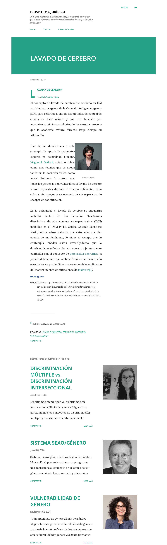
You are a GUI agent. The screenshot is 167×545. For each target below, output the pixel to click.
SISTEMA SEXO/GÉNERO (58, 442)
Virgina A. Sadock (41, 162)
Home (32, 29)
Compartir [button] (35, 341)
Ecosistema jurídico (47, 12)
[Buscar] (124, 7)
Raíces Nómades (66, 29)
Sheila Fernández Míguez (50, 97)
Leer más (88, 426)
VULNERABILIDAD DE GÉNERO (55, 501)
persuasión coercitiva (74, 332)
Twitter (46, 29)
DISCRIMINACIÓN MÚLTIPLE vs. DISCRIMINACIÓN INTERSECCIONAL (51, 378)
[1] (90, 269)
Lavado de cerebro (52, 332)
